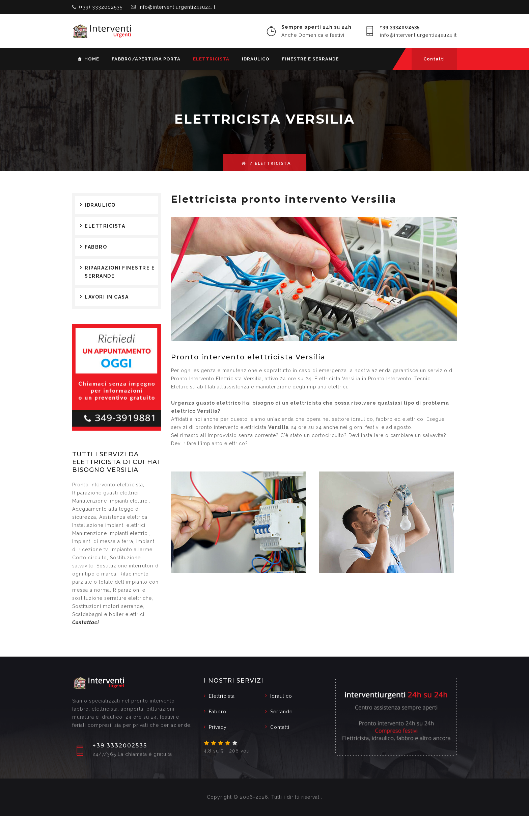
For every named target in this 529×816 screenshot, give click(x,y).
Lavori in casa (107, 297)
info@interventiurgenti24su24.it (177, 7)
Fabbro (96, 247)
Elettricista (211, 58)
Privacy (218, 727)
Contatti (434, 58)
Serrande (281, 711)
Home (91, 58)
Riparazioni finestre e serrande (120, 272)
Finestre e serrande (310, 58)
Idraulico (256, 58)
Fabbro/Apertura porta (146, 58)
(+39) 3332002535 (100, 7)
